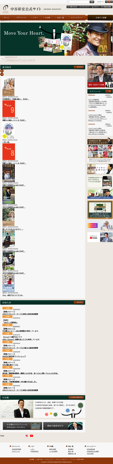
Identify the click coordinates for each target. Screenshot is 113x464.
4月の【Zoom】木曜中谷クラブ (14, 339)
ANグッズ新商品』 (11, 322)
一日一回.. (6, 142)
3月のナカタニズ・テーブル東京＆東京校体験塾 (20, 390)
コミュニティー (91, 446)
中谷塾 (51, 446)
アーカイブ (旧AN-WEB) (77, 459)
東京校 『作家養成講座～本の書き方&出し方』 (19, 382)
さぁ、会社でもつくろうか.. (12, 295)
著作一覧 (70, 451)
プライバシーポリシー (62, 459)
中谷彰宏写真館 (16, 449)
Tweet (2, 435)
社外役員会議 (91, 449)
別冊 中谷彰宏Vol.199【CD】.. (13, 251)
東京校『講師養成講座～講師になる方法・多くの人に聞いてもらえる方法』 (30, 373)
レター (33, 446)
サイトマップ (49, 459)
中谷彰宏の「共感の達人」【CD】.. (15, 99)
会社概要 (31, 459)
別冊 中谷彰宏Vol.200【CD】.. (13, 185)
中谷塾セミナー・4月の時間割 (13, 331)
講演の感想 (52, 449)
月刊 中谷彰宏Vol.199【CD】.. (13, 273)
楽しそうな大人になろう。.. (12, 229)
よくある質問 (53, 451)
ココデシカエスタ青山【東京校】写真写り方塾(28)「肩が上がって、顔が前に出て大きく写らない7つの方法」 (97, 131)
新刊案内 (70, 449)
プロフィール (16, 451)
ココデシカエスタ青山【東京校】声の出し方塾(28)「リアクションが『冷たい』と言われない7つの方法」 (97, 117)
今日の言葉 (90, 453)
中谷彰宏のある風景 (93, 451)
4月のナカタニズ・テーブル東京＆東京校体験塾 (20, 314)
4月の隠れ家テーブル (10, 365)
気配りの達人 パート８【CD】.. (14, 163)
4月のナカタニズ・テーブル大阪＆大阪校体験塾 (20, 348)
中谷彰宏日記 (35, 451)
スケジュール (16, 446)
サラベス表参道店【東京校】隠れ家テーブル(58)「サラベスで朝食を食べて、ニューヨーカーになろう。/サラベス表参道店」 (97, 103)
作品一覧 (70, 446)
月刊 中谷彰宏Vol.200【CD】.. (13, 207)
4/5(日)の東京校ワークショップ (14, 356)
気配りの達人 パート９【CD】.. (14, 120)
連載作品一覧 (72, 453)
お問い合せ (40, 459)
